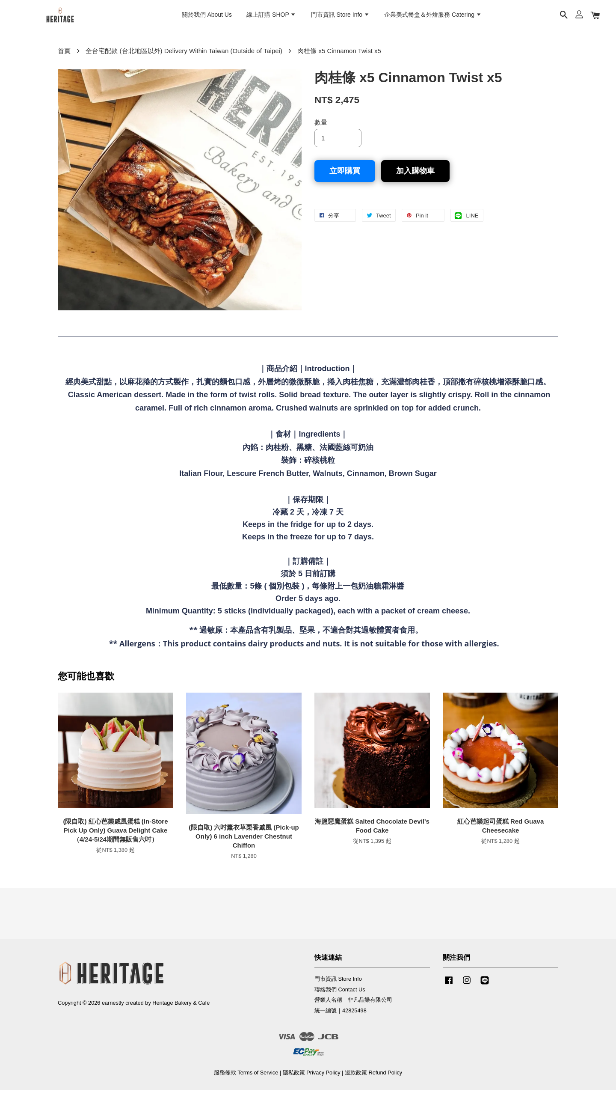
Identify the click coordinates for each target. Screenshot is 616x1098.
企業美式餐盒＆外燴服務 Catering (433, 17)
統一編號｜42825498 (340, 1018)
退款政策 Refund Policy (373, 1080)
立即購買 (344, 178)
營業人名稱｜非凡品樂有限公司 (353, 1007)
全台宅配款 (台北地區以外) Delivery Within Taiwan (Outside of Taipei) (184, 58)
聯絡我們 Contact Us (339, 997)
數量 (320, 130)
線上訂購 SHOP (271, 17)
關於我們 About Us (207, 17)
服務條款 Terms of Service (246, 1080)
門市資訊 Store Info (340, 17)
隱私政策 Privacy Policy (312, 1080)
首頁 (64, 58)
